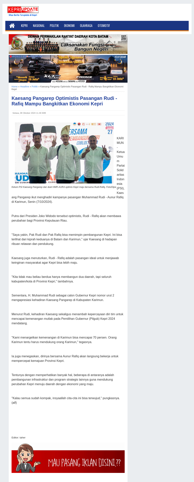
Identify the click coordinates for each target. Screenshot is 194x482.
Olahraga (86, 25)
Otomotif (104, 25)
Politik (54, 25)
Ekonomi (69, 25)
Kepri (24, 25)
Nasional (39, 25)
